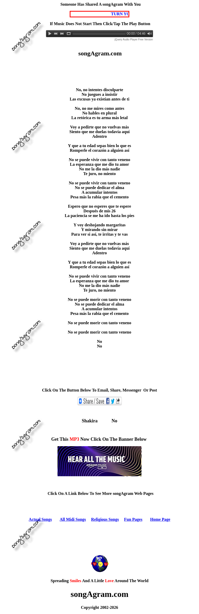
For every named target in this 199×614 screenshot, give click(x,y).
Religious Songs (105, 519)
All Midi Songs (73, 519)
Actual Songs (40, 519)
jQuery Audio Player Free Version (134, 39)
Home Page (160, 519)
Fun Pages (133, 519)
